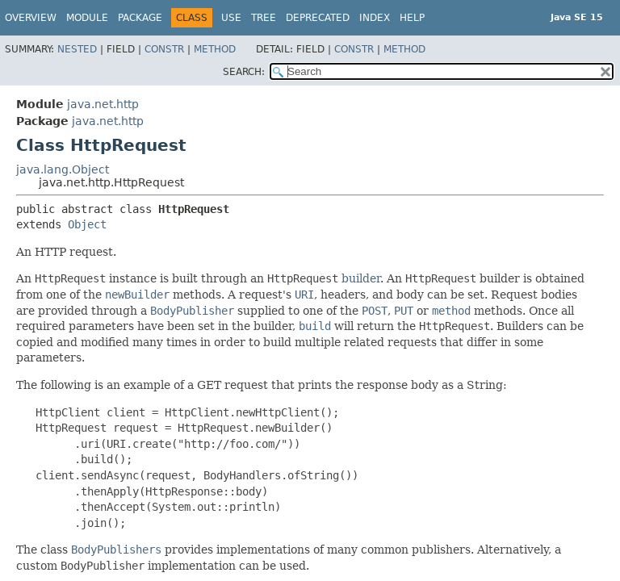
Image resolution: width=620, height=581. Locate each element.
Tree (263, 17)
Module (87, 17)
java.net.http (103, 104)
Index (374, 17)
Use (231, 17)
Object (87, 224)
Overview (31, 17)
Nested (77, 49)
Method (215, 49)
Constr (164, 49)
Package (140, 17)
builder (360, 278)
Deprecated (318, 17)
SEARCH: (244, 71)
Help (412, 17)
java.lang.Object (62, 169)
